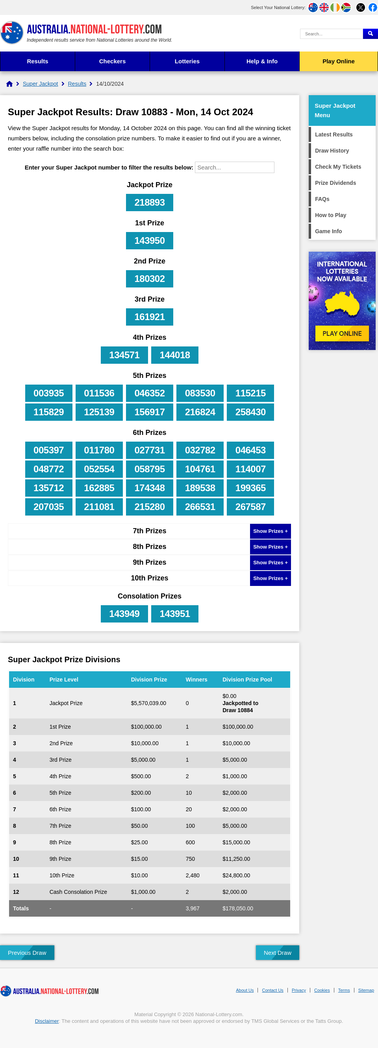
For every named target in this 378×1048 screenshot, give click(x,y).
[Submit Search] (370, 34)
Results (37, 61)
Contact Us (272, 990)
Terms (344, 990)
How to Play (330, 215)
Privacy (299, 990)
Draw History (332, 150)
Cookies (322, 990)
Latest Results (334, 134)
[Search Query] (331, 34)
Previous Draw (27, 952)
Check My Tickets (338, 167)
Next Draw (277, 952)
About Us (245, 990)
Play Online (338, 61)
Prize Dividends (335, 183)
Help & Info (262, 61)
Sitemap (366, 990)
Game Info (328, 231)
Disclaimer (47, 1021)
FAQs (322, 199)
